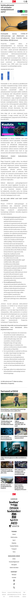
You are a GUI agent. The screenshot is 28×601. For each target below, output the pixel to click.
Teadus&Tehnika (14, 546)
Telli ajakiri (14, 564)
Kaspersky (11, 383)
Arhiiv (14, 558)
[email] (26, 11)
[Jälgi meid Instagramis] (14, 581)
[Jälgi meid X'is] (14, 588)
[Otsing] (24, 2)
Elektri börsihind (14, 567)
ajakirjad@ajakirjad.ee (12, 594)
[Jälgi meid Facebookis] (14, 584)
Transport (14, 549)
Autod (14, 534)
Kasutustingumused (14, 561)
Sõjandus (14, 543)
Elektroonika (14, 537)
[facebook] (18, 11)
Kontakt (14, 577)
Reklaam (14, 574)
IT (12, 381)
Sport (14, 540)
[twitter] (21, 11)
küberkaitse (4, 383)
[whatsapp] (23, 11)
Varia (14, 551)
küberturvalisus (18, 381)
